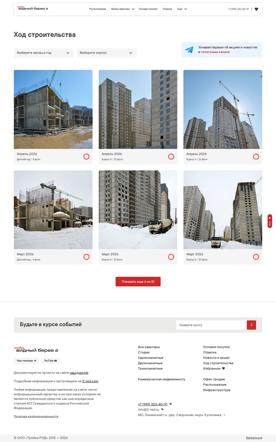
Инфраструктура (216, 390)
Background (254, 438)
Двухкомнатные (150, 363)
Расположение (97, 9)
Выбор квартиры (120, 9)
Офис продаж (214, 379)
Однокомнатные (150, 358)
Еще (179, 9)
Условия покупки (148, 9)
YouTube (50, 360)
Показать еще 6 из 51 (138, 282)
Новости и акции (216, 358)
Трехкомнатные (150, 369)
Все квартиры (149, 347)
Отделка (167, 9)
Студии (144, 353)
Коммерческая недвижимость (161, 379)
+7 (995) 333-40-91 (238, 9)
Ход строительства (218, 363)
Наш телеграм (26, 360)
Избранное (214, 369)
